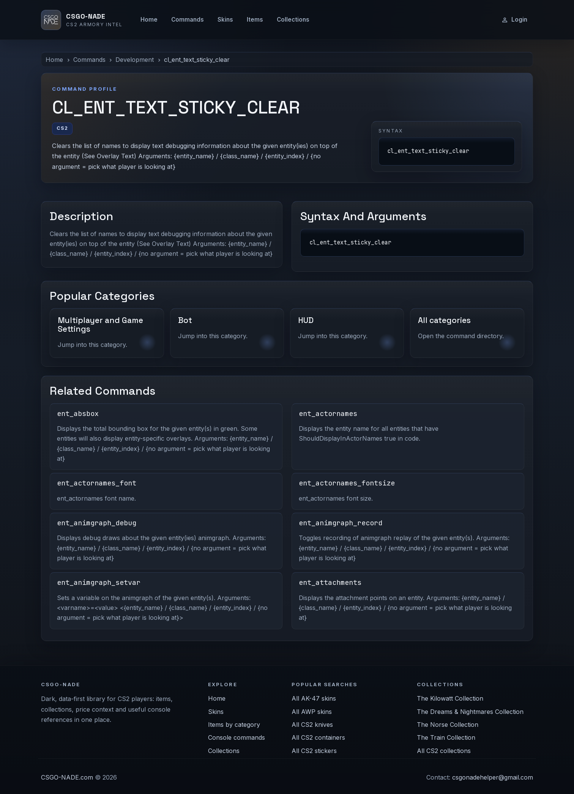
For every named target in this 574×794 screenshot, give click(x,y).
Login (514, 20)
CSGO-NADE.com (67, 777)
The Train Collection (446, 737)
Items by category (234, 724)
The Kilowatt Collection (450, 698)
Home (149, 19)
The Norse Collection (447, 724)
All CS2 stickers (314, 751)
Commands (187, 19)
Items (255, 19)
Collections (293, 19)
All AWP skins (312, 711)
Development (134, 59)
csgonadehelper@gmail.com (492, 777)
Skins (225, 19)
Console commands (236, 737)
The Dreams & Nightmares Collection (470, 711)
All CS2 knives (312, 724)
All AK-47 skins (314, 698)
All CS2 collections (444, 751)
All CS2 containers (318, 737)
